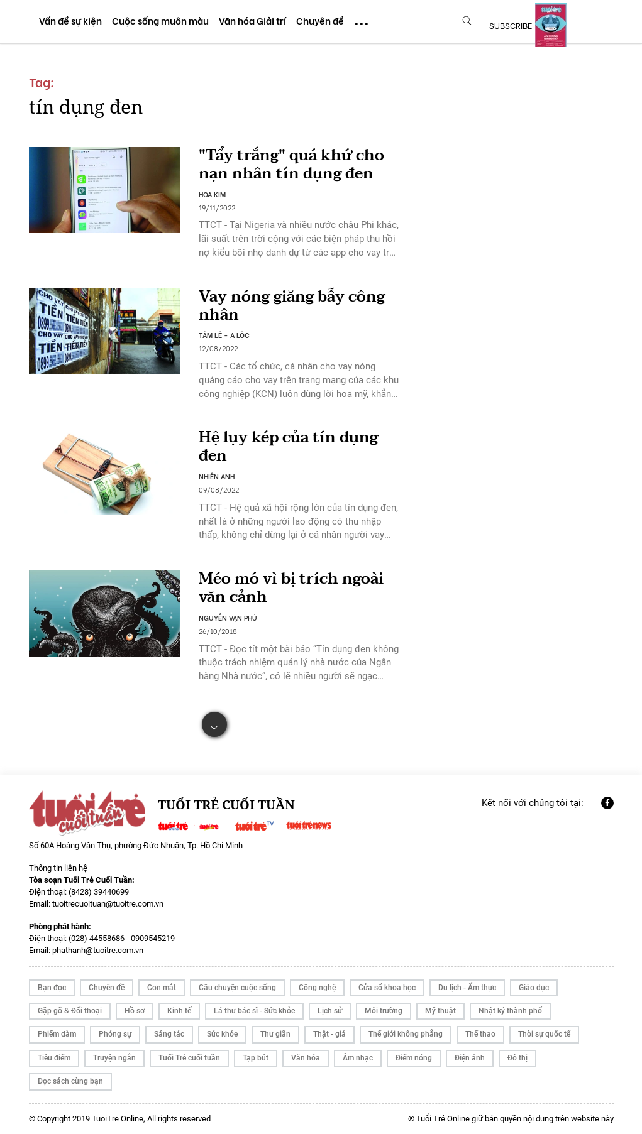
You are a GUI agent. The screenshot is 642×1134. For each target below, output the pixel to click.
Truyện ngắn (114, 1058)
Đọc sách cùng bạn (70, 1081)
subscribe (510, 25)
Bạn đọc (52, 987)
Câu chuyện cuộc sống (237, 987)
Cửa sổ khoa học (387, 987)
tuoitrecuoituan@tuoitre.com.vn (107, 903)
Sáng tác (169, 1034)
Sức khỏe (222, 1034)
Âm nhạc (358, 1058)
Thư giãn (275, 1034)
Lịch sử (330, 1010)
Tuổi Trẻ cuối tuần (189, 1058)
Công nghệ (317, 987)
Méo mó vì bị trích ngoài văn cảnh (291, 588)
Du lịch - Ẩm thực (467, 987)
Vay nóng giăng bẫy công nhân (292, 306)
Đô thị (517, 1058)
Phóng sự (115, 1034)
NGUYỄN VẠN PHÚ (228, 618)
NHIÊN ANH (217, 476)
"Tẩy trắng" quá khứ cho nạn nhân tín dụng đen (291, 165)
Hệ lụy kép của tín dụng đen (288, 447)
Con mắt (161, 987)
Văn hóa (305, 1058)
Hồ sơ (135, 1010)
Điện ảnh (470, 1058)
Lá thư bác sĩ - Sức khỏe (254, 1010)
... (361, 18)
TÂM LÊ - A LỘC (224, 335)
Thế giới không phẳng (405, 1034)
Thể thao (480, 1034)
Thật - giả (329, 1034)
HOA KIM (212, 194)
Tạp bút (255, 1058)
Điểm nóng (414, 1058)
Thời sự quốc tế (544, 1034)
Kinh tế (179, 1010)
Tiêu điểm (54, 1058)
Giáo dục (534, 987)
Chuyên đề (107, 987)
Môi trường (383, 1010)
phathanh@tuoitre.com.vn (97, 950)
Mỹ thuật (440, 1010)
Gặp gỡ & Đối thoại (70, 1010)
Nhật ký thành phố (510, 1010)
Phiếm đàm (57, 1034)
